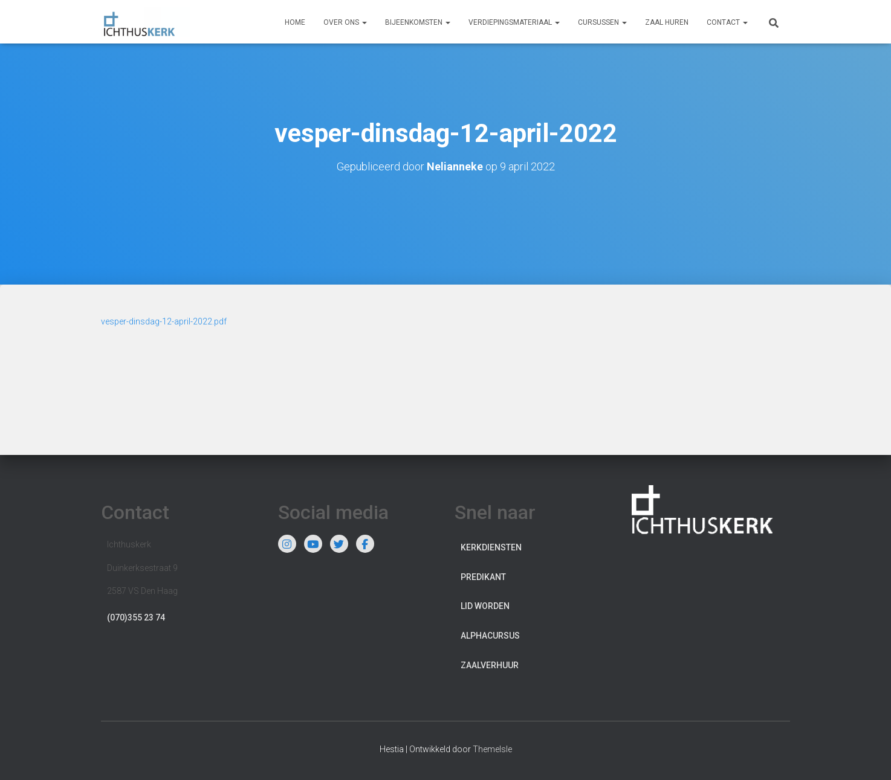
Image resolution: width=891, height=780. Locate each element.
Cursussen (602, 22)
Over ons (345, 22)
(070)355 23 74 (136, 617)
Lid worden (485, 606)
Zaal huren (666, 22)
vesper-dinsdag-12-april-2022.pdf (164, 321)
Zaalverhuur (490, 664)
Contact (727, 22)
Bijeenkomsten (417, 22)
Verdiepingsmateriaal (514, 22)
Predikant (483, 576)
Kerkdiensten (491, 547)
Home (295, 22)
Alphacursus (490, 635)
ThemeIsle (492, 748)
